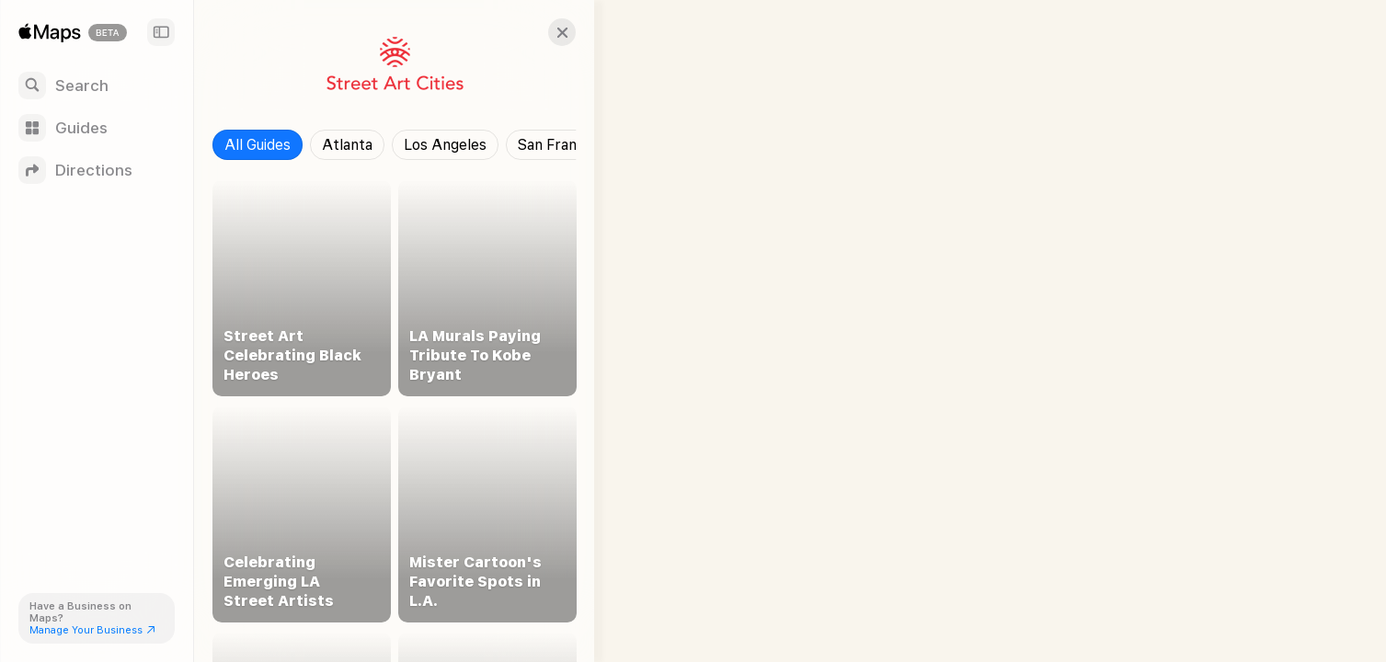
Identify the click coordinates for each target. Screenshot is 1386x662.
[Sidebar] (161, 32)
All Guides (257, 145)
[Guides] (96, 128)
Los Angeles (445, 145)
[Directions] (96, 170)
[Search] (96, 85)
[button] (548, 32)
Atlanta (347, 145)
